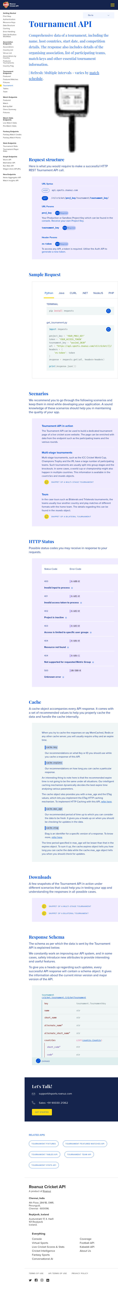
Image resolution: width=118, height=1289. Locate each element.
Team (5, 91)
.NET (85, 293)
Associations (8, 47)
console (46, 221)
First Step (7, 16)
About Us (85, 1251)
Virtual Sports (40, 1243)
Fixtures (6, 82)
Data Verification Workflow (9, 35)
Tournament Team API (79, 1154)
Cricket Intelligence (43, 1251)
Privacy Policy (80, 1273)
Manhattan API (9, 162)
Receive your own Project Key (67, 221)
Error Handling (9, 31)
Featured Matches (10, 79)
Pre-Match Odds (9, 126)
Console (37, 1239)
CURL (73, 293)
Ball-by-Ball (7, 106)
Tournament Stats (10, 146)
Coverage (85, 1239)
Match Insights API (10, 180)
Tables (5, 88)
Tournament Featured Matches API (84, 1143)
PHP (111, 293)
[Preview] (69, 482)
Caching (6, 28)
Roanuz (47, 1191)
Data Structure (9, 25)
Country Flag (8, 66)
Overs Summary (9, 109)
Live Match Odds (10, 123)
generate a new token (53, 251)
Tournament (8, 85)
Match (5, 103)
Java (61, 293)
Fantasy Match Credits (12, 134)
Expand (46, 1061)
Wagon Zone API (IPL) (12, 169)
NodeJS (98, 293)
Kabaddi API (87, 1247)
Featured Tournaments (8, 62)
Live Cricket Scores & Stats (48, 1247)
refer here (106, 801)
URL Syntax (47, 184)
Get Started (42, 1112)
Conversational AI (42, 1259)
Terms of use (36, 1273)
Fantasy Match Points (12, 137)
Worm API (7, 159)
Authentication (9, 19)
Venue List (7, 53)
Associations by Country (9, 57)
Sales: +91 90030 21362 (53, 1103)
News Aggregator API (12, 177)
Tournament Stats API (43, 1165)
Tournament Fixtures (43, 1143)
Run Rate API (8, 165)
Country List (8, 50)
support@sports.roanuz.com (55, 1094)
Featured (7, 76)
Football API (87, 1243)
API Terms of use (57, 1273)
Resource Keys (9, 22)
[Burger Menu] (112, 5)
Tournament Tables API (44, 1154)
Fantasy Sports (41, 1255)
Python (49, 293)
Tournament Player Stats (11, 150)
